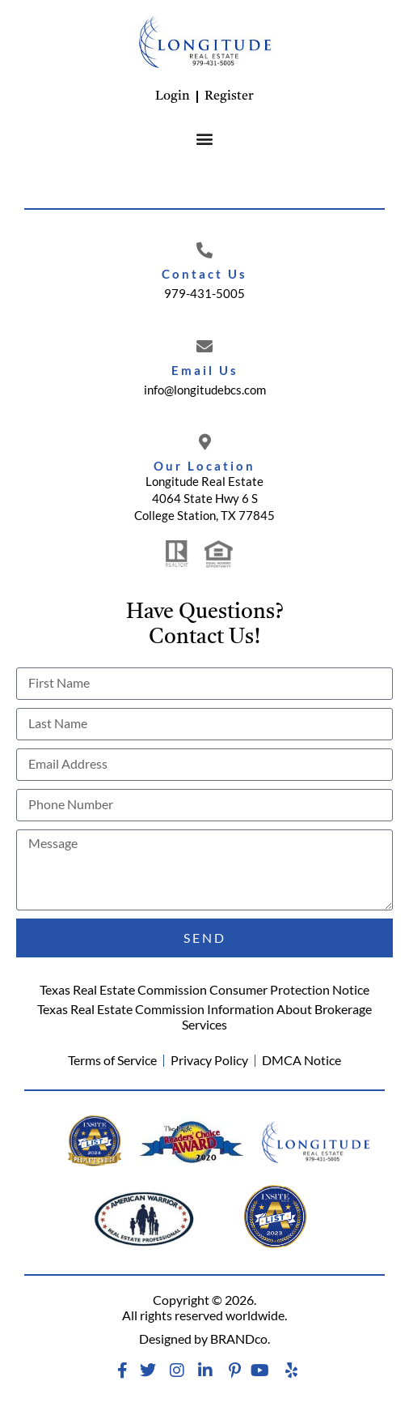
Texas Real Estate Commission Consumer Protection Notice (204, 989)
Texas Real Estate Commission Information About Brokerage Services (204, 1016)
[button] (205, 138)
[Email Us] (204, 347)
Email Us (204, 370)
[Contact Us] (204, 250)
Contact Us (204, 273)
